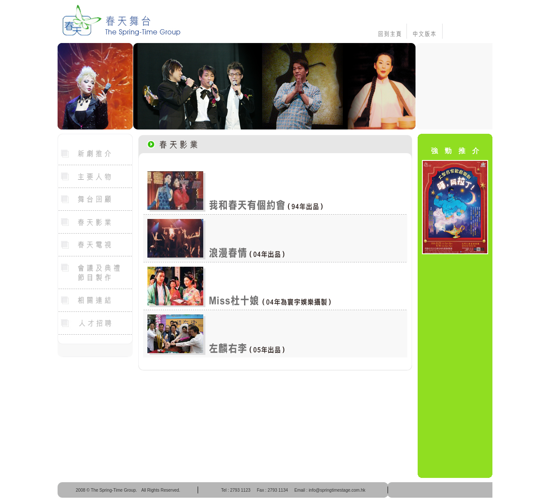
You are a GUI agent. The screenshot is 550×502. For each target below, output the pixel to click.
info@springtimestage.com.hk (337, 490)
